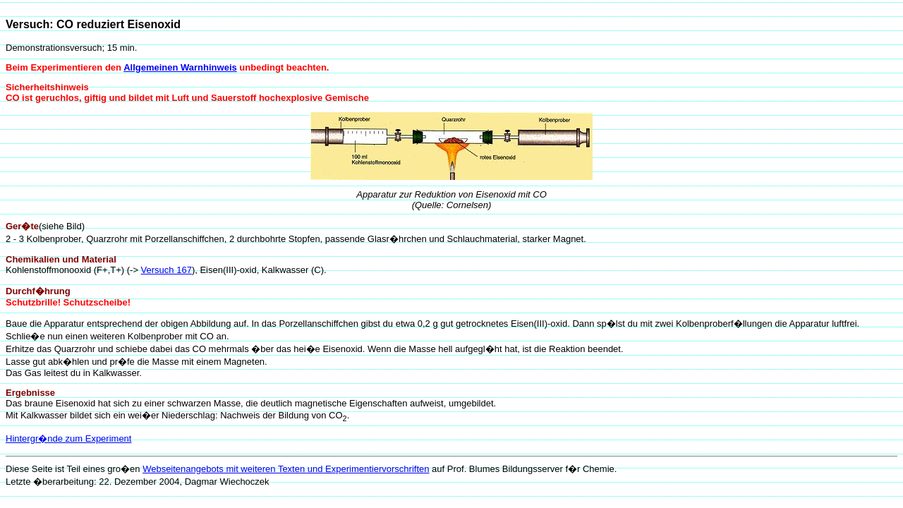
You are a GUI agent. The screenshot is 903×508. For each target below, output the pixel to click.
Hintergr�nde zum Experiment (68, 438)
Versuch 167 (166, 270)
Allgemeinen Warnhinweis (180, 67)
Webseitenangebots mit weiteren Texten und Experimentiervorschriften (286, 469)
